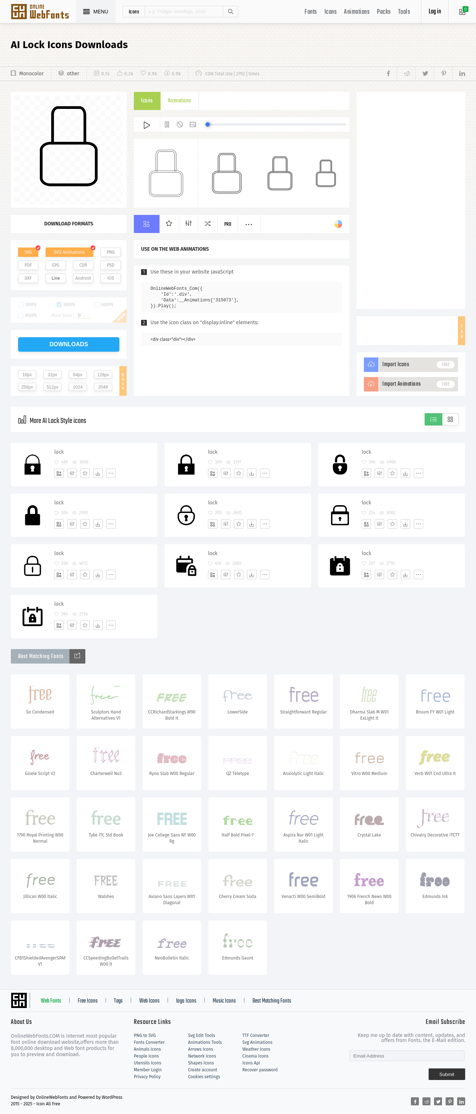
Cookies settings (204, 1076)
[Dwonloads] (98, 473)
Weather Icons (256, 1049)
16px (27, 374)
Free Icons (88, 1001)
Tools (404, 12)
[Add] (59, 473)
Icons (330, 12)
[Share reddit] (406, 74)
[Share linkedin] (458, 74)
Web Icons (149, 1001)
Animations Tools (205, 1042)
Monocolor (31, 74)
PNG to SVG (145, 1035)
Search (230, 11)
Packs (384, 12)
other (73, 74)
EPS (55, 265)
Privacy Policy (147, 1076)
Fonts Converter (149, 1042)
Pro (227, 224)
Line (56, 278)
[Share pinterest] (443, 74)
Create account (202, 1069)
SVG (28, 252)
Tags (118, 1001)
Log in (435, 12)
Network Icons (202, 1056)
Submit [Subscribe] (446, 1074)
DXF (28, 278)
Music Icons (224, 1001)
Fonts (311, 12)
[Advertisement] (411, 200)
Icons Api (251, 1063)
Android (83, 278)
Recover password (260, 1069)
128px (103, 374)
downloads (69, 344)
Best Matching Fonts (271, 1001)
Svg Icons (43, 12)
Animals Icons (147, 1049)
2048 (103, 387)
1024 (78, 387)
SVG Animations (69, 252)
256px (27, 387)
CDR (83, 265)
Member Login (148, 1069)
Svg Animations (257, 1042)
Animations (357, 12)
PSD (110, 265)
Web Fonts (51, 1001)
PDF (28, 265)
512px (53, 387)
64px (77, 374)
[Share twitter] (424, 74)
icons (134, 11)
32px (52, 374)
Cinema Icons (255, 1056)
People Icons (146, 1056)
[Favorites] (85, 473)
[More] (111, 473)
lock (59, 452)
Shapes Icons (201, 1063)
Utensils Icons (147, 1063)
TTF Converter (255, 1035)
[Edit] (72, 473)
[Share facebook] (390, 74)
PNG (111, 252)
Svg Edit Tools (201, 1035)
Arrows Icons (200, 1049)
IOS (110, 278)
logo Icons (186, 1001)
